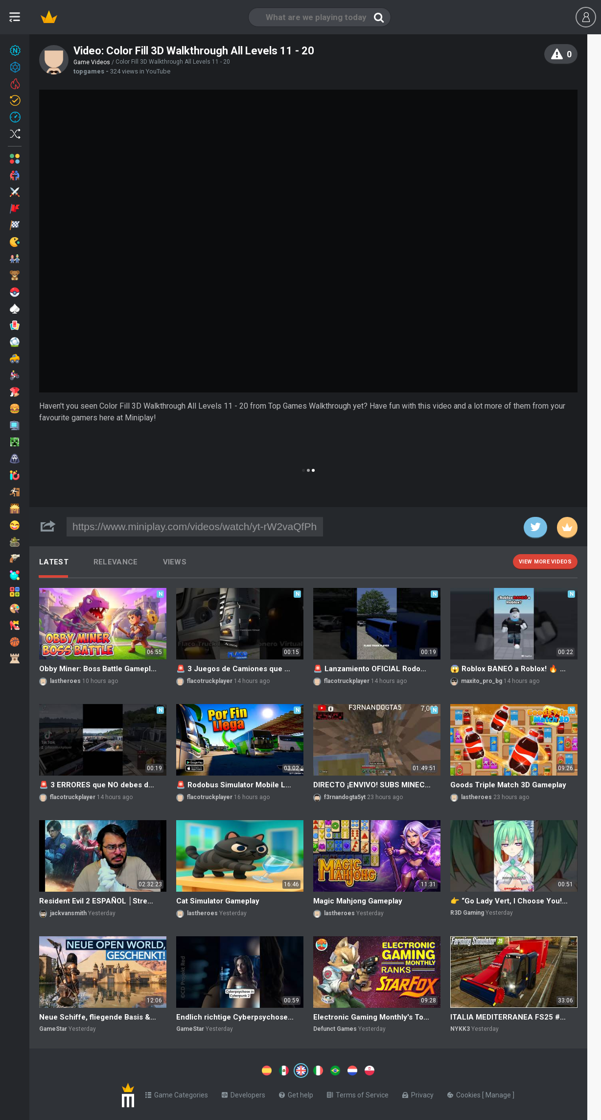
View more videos (545, 562)
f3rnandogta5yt (345, 797)
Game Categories (176, 1093)
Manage (498, 1093)
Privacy (418, 1093)
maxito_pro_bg (481, 681)
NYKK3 (460, 1029)
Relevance (115, 562)
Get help (296, 1093)
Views (175, 562)
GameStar (53, 1029)
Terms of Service (358, 1093)
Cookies (464, 1093)
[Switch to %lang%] (211, 1069)
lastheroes (65, 681)
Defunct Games (335, 1029)
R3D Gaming (467, 913)
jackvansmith (68, 913)
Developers (243, 1093)
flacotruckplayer (209, 681)
